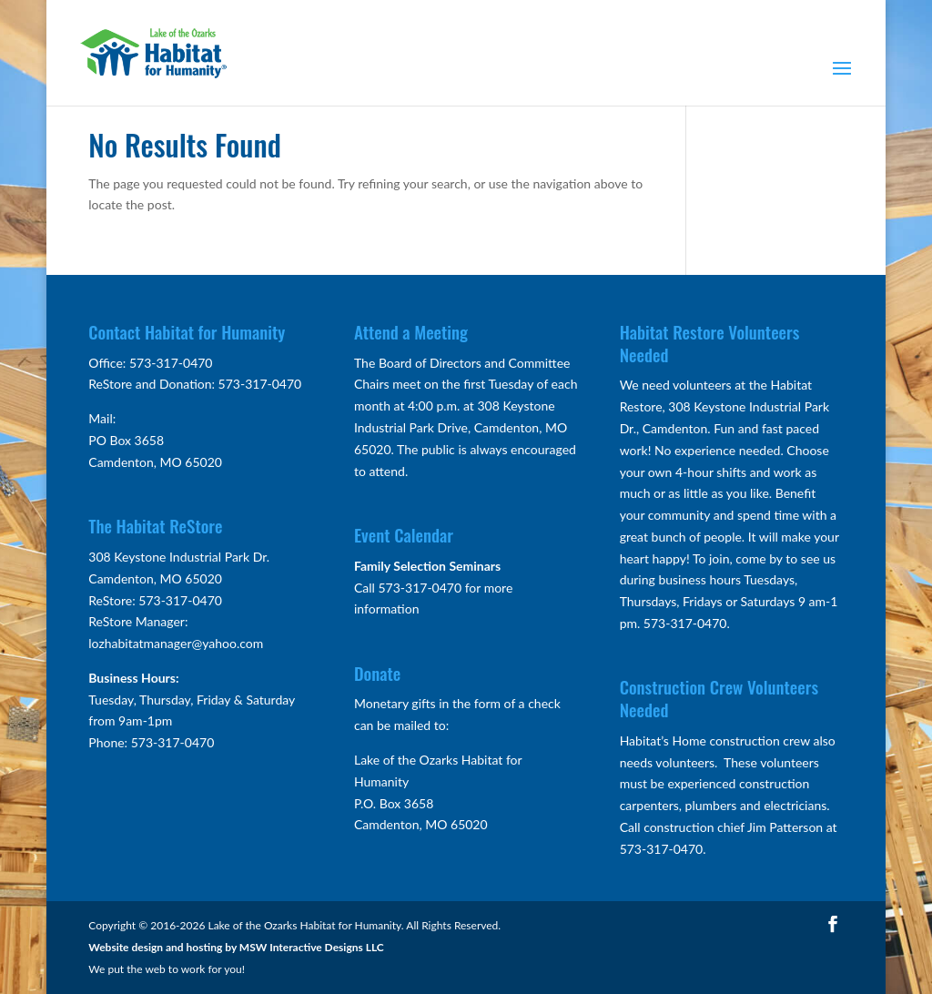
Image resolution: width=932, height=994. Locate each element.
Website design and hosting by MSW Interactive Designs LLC (236, 947)
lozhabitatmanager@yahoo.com (175, 643)
